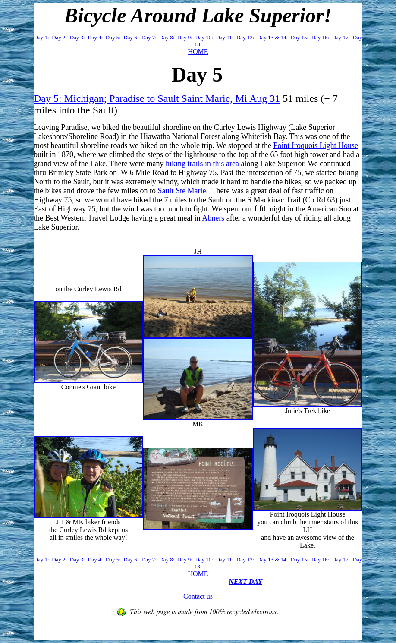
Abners (213, 218)
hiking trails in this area (202, 163)
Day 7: (149, 37)
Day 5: (113, 37)
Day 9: (184, 37)
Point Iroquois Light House (315, 145)
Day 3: (77, 37)
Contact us (198, 596)
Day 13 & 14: (273, 37)
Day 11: (224, 37)
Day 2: (59, 37)
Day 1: (41, 37)
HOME (198, 51)
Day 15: (300, 37)
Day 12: (245, 37)
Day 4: (95, 37)
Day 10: (204, 37)
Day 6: (130, 37)
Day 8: (167, 37)
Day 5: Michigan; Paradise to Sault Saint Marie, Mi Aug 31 (157, 98)
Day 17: (341, 37)
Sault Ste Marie (181, 190)
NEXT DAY (245, 581)
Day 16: (320, 37)
